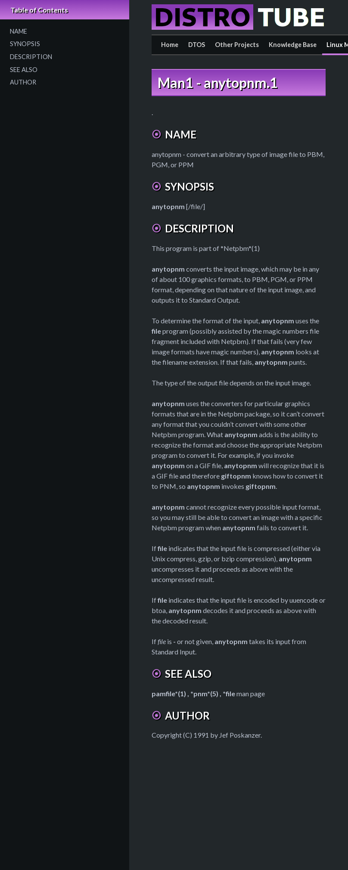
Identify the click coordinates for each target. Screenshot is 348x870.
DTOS (196, 44)
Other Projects (237, 44)
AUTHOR (23, 82)
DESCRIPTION (31, 56)
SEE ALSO (23, 69)
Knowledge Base (293, 44)
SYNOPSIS (25, 43)
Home (169, 44)
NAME (18, 31)
